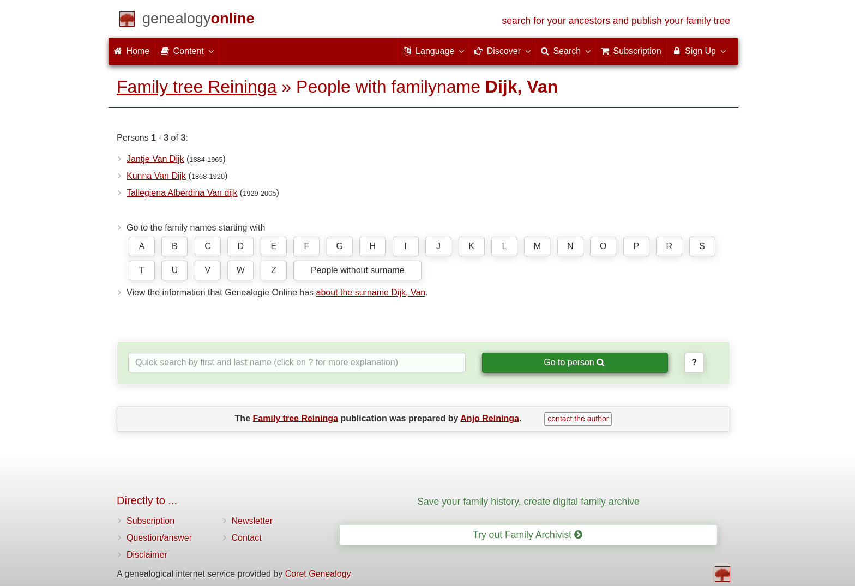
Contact (247, 537)
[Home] (198, 20)
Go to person (574, 362)
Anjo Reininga (489, 417)
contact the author (578, 418)
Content (186, 50)
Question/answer (159, 537)
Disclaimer (147, 554)
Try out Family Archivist (527, 534)
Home (131, 51)
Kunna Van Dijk (156, 175)
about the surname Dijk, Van (370, 292)
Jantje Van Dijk (155, 159)
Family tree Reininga (196, 86)
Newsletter (252, 520)
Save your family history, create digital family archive (528, 501)
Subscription (150, 520)
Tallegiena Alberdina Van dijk (182, 192)
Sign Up (699, 50)
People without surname (358, 270)
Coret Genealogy (318, 573)
